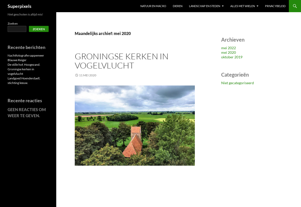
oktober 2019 (231, 57)
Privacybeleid (275, 6)
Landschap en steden (204, 6)
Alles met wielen (242, 6)
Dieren (177, 6)
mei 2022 (228, 48)
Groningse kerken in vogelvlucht (121, 61)
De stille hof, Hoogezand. (24, 64)
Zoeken (13, 23)
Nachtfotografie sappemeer (26, 55)
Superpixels (19, 6)
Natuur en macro (153, 6)
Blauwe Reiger (17, 60)
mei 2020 (228, 52)
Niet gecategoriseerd (237, 83)
